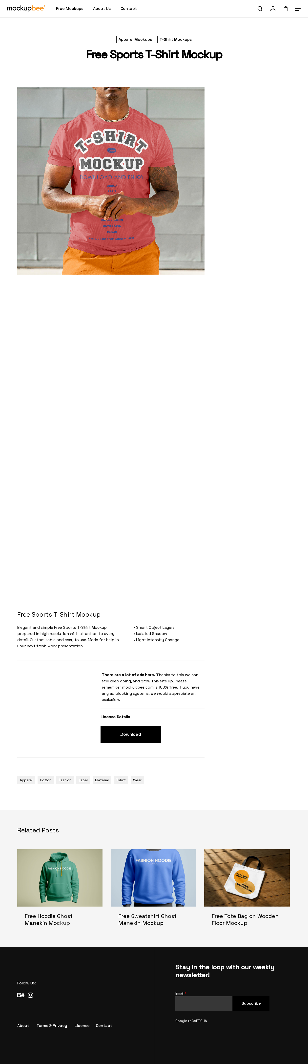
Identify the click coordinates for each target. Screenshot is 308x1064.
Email (180, 993)
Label (83, 780)
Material (102, 780)
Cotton (45, 780)
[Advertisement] (107, 579)
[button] (298, 8)
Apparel (26, 780)
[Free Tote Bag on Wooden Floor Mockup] (246, 891)
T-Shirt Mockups (176, 39)
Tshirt (121, 780)
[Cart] (285, 8)
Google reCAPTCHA (191, 1021)
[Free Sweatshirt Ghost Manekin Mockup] (153, 891)
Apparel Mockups (135, 39)
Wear (137, 780)
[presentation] (212, 1033)
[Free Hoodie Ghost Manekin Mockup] (60, 891)
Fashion (65, 780)
